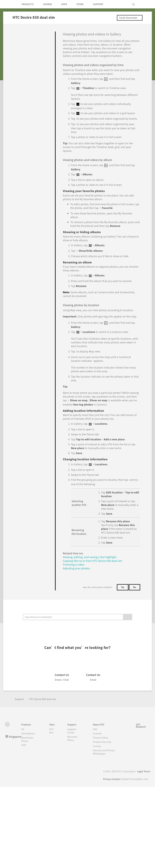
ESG (95, 753)
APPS (68, 4)
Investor (98, 757)
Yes (122, 611)
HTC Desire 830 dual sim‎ (45, 723)
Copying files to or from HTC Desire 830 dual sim (95, 584)
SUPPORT (105, 4)
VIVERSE (50, 4)
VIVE (25, 769)
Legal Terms (143, 795)
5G (23, 753)
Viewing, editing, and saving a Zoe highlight (91, 580)
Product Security (103, 766)
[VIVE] (146, 4)
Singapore (15, 760)
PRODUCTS (28, 4)
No (134, 611)
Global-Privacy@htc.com (134, 803)
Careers (97, 770)
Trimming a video (74, 588)
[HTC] (8, 4)
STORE (85, 4)
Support (20, 723)
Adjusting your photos (77, 592)
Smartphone (29, 757)
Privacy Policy (101, 761)
